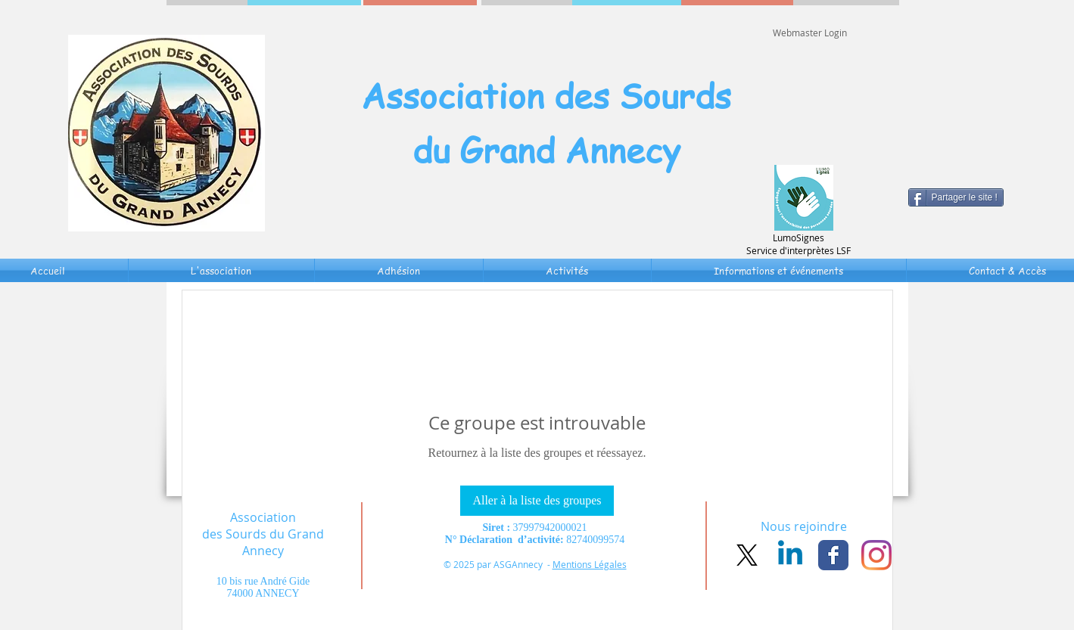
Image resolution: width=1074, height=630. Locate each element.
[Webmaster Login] (810, 32)
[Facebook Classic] (833, 555)
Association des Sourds (546, 95)
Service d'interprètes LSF (798, 250)
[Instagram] (876, 555)
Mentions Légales (590, 564)
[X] (747, 555)
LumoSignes (798, 237)
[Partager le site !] (956, 197)
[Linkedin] (790, 555)
